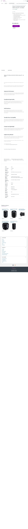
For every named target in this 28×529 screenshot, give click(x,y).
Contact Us (3, 514)
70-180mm (17, 429)
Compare (14, 11)
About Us (3, 511)
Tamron (10, 429)
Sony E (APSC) (13, 490)
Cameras (3, 518)
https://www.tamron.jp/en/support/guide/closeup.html (11, 414)
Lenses (6, 3)
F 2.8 (19, 429)
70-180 (15, 429)
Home (2, 3)
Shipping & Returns (4, 528)
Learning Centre (4, 512)
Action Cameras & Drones (5, 523)
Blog (2, 513)
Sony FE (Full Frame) (11, 3)
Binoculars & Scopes (4, 524)
